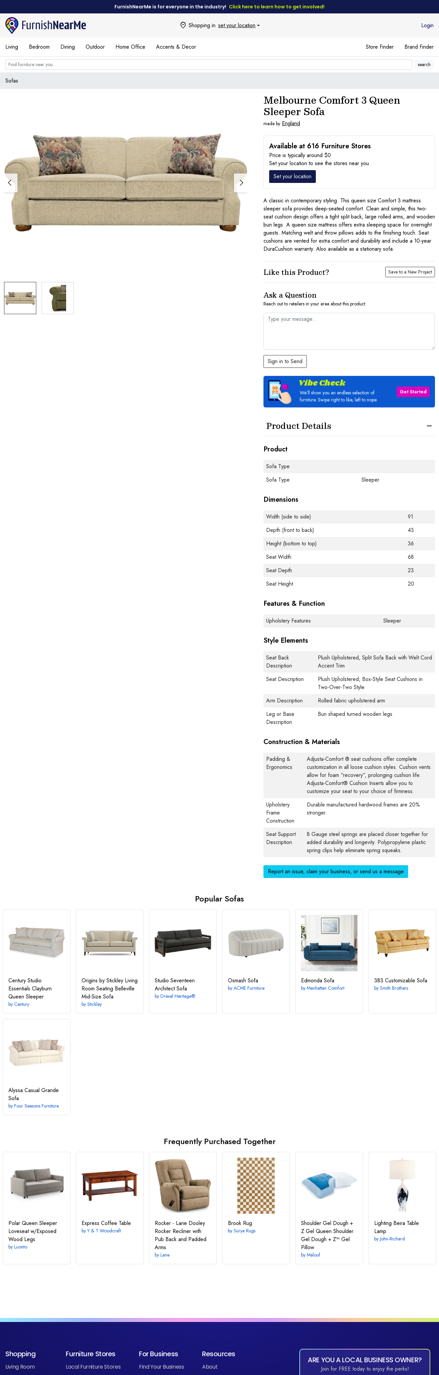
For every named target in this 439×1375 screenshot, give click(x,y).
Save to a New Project (410, 271)
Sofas (11, 81)
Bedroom (39, 47)
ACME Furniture (249, 988)
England (291, 123)
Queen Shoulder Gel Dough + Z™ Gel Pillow (327, 1235)
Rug (240, 1223)
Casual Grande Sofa (33, 1094)
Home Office (130, 47)
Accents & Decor (176, 47)
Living (11, 47)
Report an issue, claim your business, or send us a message (336, 871)
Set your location (292, 176)
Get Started (413, 391)
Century (21, 1004)
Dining (67, 47)
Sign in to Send (285, 361)
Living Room (20, 1367)
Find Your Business (161, 1367)
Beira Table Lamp (396, 1227)
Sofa (243, 980)
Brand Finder (419, 47)
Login (427, 25)
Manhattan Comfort (325, 988)
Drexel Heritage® (177, 996)
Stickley (94, 1004)
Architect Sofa (175, 984)
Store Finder (380, 47)
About (209, 1367)
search (424, 64)
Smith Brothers (394, 988)
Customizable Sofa (400, 980)
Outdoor (95, 47)
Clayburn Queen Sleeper (30, 988)
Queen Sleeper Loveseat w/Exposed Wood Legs (32, 1231)
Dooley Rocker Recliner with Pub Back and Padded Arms (180, 1235)
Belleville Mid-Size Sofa (110, 988)
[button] (240, 166)
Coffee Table (106, 1223)
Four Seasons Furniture (36, 1105)
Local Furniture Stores (93, 1367)
